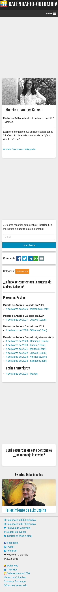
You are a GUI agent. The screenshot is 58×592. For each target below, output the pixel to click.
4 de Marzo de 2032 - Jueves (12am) (26, 353)
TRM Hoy (10, 569)
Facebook (11, 543)
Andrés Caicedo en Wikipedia (19, 149)
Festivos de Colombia (17, 528)
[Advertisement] (29, 47)
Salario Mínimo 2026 (17, 573)
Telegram (10, 550)
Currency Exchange (15, 581)
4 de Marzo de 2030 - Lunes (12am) (25, 345)
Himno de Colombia (15, 577)
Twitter (9, 547)
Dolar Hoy (11, 565)
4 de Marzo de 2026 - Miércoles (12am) (27, 309)
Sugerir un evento (15, 532)
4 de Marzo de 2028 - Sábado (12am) (26, 330)
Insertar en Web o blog (18, 536)
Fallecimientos (22, 271)
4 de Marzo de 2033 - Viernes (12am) (26, 356)
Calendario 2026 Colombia (20, 520)
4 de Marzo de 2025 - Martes (22, 373)
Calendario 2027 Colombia (20, 524)
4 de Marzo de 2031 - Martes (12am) (26, 349)
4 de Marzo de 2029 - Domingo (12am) (27, 341)
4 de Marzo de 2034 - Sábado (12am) (26, 360)
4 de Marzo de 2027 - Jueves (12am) (26, 319)
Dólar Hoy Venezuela (15, 585)
